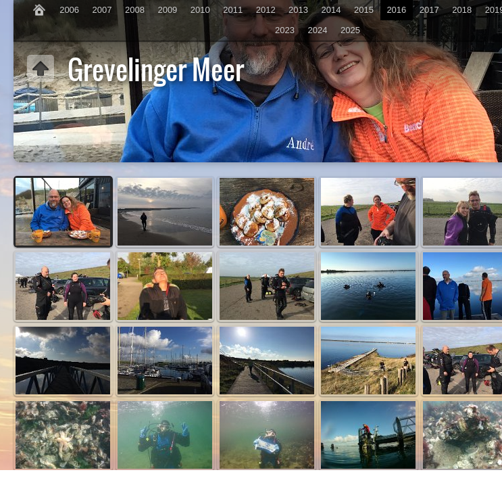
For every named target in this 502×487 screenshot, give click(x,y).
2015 (364, 10)
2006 (69, 10)
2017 (429, 10)
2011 (233, 10)
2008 (135, 10)
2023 (285, 30)
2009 (167, 10)
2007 (102, 10)
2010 (200, 10)
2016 (396, 10)
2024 (318, 30)
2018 (462, 10)
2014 (331, 10)
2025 (350, 30)
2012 (266, 10)
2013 (298, 10)
